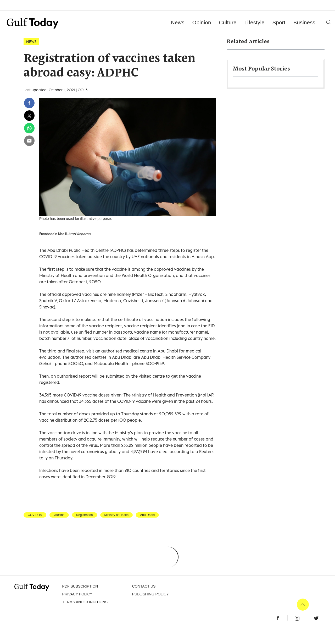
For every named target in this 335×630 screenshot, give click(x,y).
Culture (228, 22)
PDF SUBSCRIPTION (80, 586)
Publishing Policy (150, 594)
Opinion (201, 22)
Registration (84, 515)
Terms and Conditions (85, 602)
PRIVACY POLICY (77, 594)
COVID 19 (35, 515)
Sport (279, 22)
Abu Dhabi (147, 515)
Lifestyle (254, 22)
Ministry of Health (116, 515)
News (178, 22)
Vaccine (59, 515)
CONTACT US (144, 586)
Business (304, 22)
